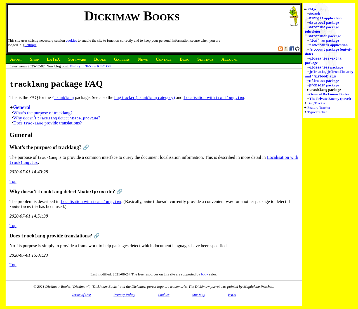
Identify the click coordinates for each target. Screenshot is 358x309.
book (204, 274)
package (324, 23)
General (21, 107)
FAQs (311, 9)
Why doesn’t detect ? (56, 117)
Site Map (198, 295)
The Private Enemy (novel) (330, 102)
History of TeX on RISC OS (90, 66)
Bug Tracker (316, 107)
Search (314, 13)
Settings (30, 45)
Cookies (163, 295)
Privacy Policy (124, 295)
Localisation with (213, 97)
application (325, 18)
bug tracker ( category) (144, 97)
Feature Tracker (318, 111)
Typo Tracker (317, 116)
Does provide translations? (47, 123)
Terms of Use (81, 295)
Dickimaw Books (132, 15)
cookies (71, 40)
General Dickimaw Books (329, 98)
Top (13, 181)
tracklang (64, 97)
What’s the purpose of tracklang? (42, 112)
